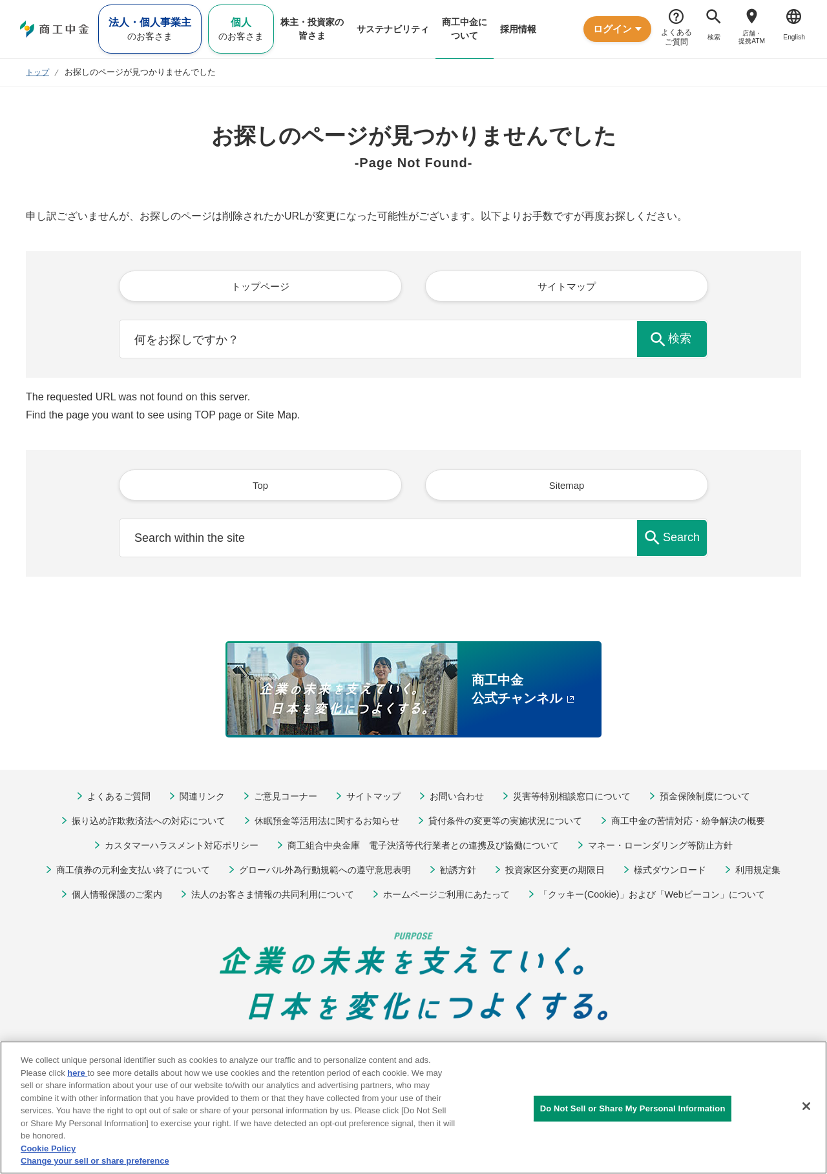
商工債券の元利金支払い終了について (118, 872)
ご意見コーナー (278, 799)
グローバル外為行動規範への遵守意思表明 (321, 872)
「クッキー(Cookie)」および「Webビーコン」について (665, 897)
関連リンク (191, 799)
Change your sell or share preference (95, 1161)
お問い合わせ (457, 799)
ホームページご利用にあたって (448, 897)
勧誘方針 (462, 872)
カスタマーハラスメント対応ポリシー (166, 848)
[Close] (806, 1106)
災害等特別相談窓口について (579, 799)
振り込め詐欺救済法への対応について (132, 823)
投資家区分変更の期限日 (563, 872)
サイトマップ (370, 799)
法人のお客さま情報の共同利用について (264, 897)
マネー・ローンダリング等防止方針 (675, 848)
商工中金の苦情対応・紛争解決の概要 (704, 823)
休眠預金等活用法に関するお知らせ (321, 823)
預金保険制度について (719, 799)
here (77, 1073)
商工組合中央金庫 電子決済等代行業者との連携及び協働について (423, 848)
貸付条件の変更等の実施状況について (510, 823)
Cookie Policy (48, 1148)
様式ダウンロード (685, 872)
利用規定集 (777, 872)
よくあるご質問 (104, 799)
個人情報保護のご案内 (99, 897)
